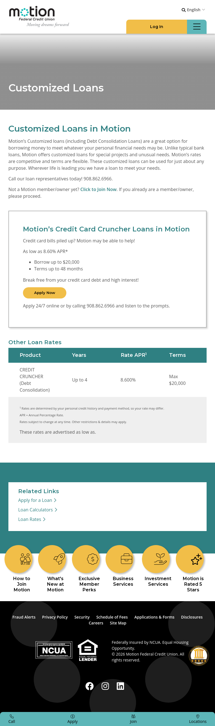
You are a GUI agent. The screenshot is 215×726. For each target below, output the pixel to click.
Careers (96, 623)
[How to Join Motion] (21, 569)
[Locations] (198, 718)
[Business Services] (123, 566)
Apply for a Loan (35, 500)
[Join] (133, 718)
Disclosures (192, 617)
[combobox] (197, 9)
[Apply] (72, 718)
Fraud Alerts (24, 617)
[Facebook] (90, 686)
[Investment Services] (158, 566)
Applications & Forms (154, 617)
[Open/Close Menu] (197, 27)
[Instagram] (106, 686)
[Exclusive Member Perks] (89, 569)
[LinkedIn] (120, 686)
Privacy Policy (55, 617)
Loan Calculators (35, 510)
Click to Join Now (98, 189)
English (193, 9)
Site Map (118, 623)
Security (82, 617)
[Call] (11, 718)
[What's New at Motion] (55, 569)
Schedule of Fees (112, 617)
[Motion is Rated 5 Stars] (193, 569)
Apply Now (44, 292)
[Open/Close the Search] (183, 10)
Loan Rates (29, 519)
